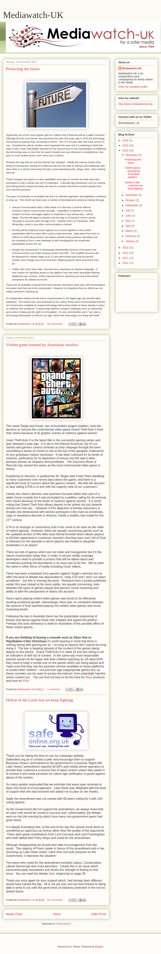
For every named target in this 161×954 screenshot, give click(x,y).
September (132, 205)
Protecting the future (23, 68)
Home (57, 914)
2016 (125, 140)
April (128, 225)
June (128, 215)
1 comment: (54, 689)
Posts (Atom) (64, 923)
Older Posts (98, 914)
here (52, 873)
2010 (125, 262)
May (128, 220)
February (131, 236)
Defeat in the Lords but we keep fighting (39, 700)
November (131, 195)
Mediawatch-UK (33, 15)
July (128, 210)
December (131, 155)
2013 (125, 247)
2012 (125, 252)
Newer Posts (14, 914)
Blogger (99, 946)
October (130, 200)
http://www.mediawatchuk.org (135, 103)
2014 (125, 150)
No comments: (55, 323)
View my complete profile (132, 86)
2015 (125, 145)
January (130, 241)
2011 (125, 257)
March (129, 230)
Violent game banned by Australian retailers (42, 344)
